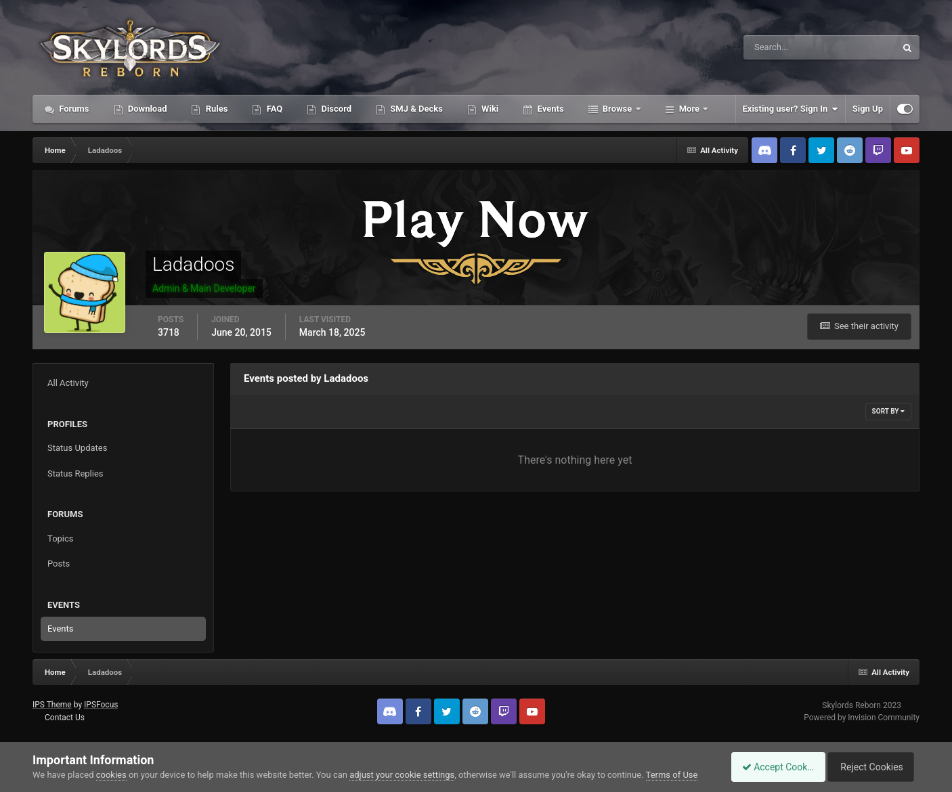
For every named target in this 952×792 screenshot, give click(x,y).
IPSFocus (101, 704)
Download (146, 109)
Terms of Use (672, 775)
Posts (58, 563)
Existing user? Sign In (790, 109)
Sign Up (867, 109)
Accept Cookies (771, 767)
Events (549, 109)
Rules (215, 109)
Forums (73, 109)
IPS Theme (52, 704)
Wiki (488, 109)
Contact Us (65, 717)
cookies (111, 775)
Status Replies (75, 473)
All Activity (68, 383)
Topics (60, 538)
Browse (617, 109)
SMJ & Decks (415, 109)
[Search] (778, 47)
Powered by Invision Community (861, 717)
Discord (335, 109)
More (689, 109)
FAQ (273, 109)
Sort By (888, 411)
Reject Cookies (872, 767)
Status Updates (77, 448)
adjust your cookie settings (401, 775)
